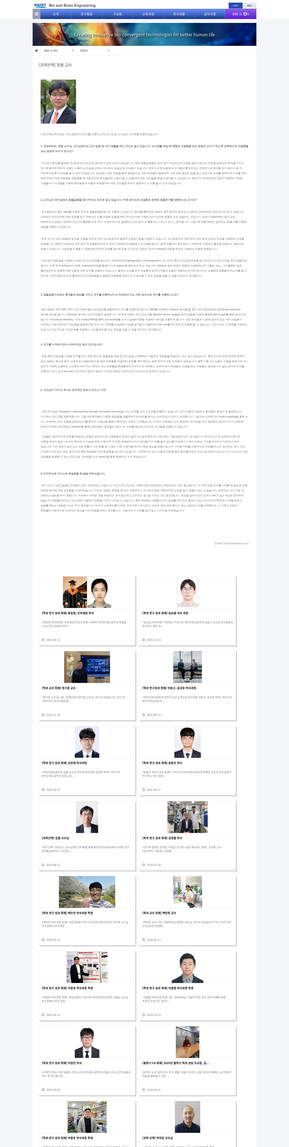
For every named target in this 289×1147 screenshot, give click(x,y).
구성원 (117, 17)
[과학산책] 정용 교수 (56, 65)
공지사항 (210, 17)
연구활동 (87, 17)
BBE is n (241, 15)
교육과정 (148, 17)
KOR (235, 5)
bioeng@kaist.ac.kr (242, 1128)
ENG (249, 5)
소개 (56, 17)
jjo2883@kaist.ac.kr (236, 543)
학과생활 (179, 17)
